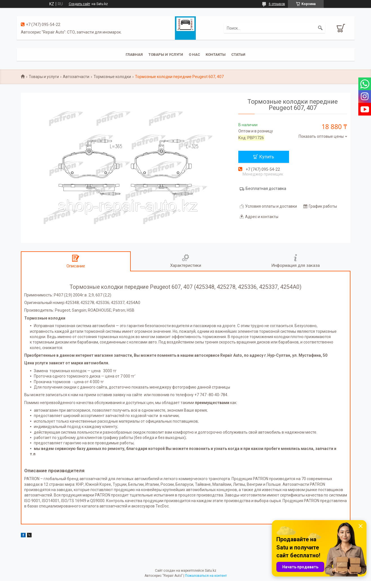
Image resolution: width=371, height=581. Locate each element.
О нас (194, 54)
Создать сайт (79, 4)
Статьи (238, 54)
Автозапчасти (76, 76)
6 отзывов (277, 4)
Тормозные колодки (112, 76)
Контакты (216, 54)
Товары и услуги (165, 54)
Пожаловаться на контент (206, 576)
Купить (266, 156)
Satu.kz (210, 571)
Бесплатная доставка (266, 188)
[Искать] (320, 28)
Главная (134, 54)
